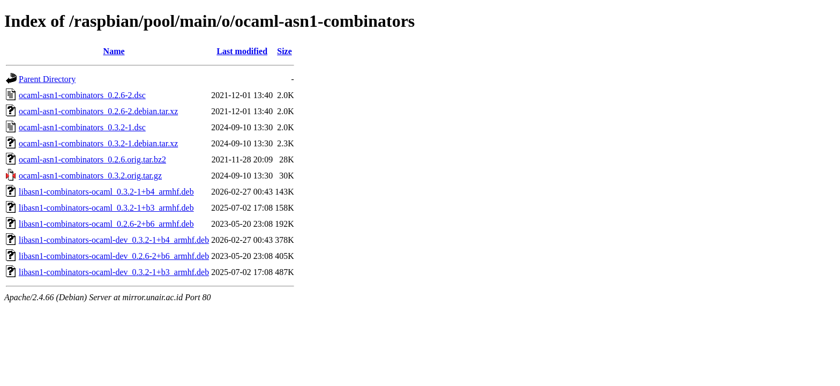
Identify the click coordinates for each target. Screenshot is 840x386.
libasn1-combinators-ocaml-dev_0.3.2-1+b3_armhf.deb (114, 272)
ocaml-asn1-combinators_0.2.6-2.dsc (82, 95)
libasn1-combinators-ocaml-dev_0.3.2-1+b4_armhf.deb (114, 239)
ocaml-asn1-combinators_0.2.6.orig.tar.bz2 (92, 159)
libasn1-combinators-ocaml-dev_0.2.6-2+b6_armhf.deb (114, 256)
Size (284, 51)
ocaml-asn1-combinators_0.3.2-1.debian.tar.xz (98, 143)
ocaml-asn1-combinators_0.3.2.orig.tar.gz (90, 175)
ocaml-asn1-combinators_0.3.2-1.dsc (82, 127)
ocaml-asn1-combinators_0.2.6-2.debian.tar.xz (98, 111)
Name (114, 51)
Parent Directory (47, 79)
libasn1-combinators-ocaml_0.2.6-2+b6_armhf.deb (106, 223)
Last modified (241, 51)
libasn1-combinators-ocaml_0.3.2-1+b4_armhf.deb (106, 191)
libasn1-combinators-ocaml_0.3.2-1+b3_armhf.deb (106, 207)
